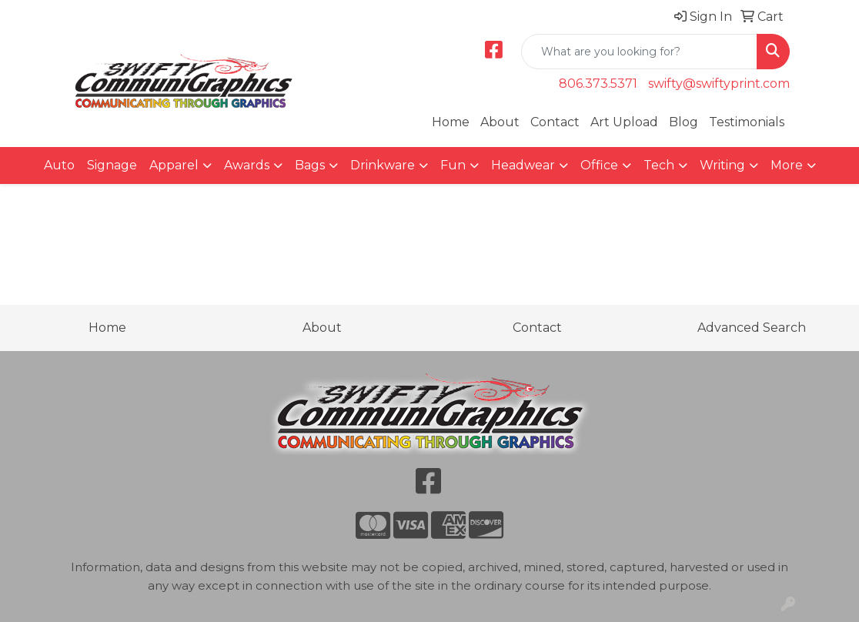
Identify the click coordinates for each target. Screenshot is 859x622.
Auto (59, 165)
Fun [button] (453, 165)
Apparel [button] (174, 165)
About (500, 122)
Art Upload (624, 122)
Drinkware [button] (382, 165)
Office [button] (599, 165)
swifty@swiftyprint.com (719, 83)
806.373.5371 (598, 83)
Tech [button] (658, 165)
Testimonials (746, 122)
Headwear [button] (523, 165)
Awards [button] (246, 165)
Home (451, 122)
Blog (683, 122)
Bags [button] (310, 165)
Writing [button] (722, 165)
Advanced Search (751, 327)
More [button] (786, 165)
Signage (112, 165)
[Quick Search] (639, 51)
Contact (555, 122)
